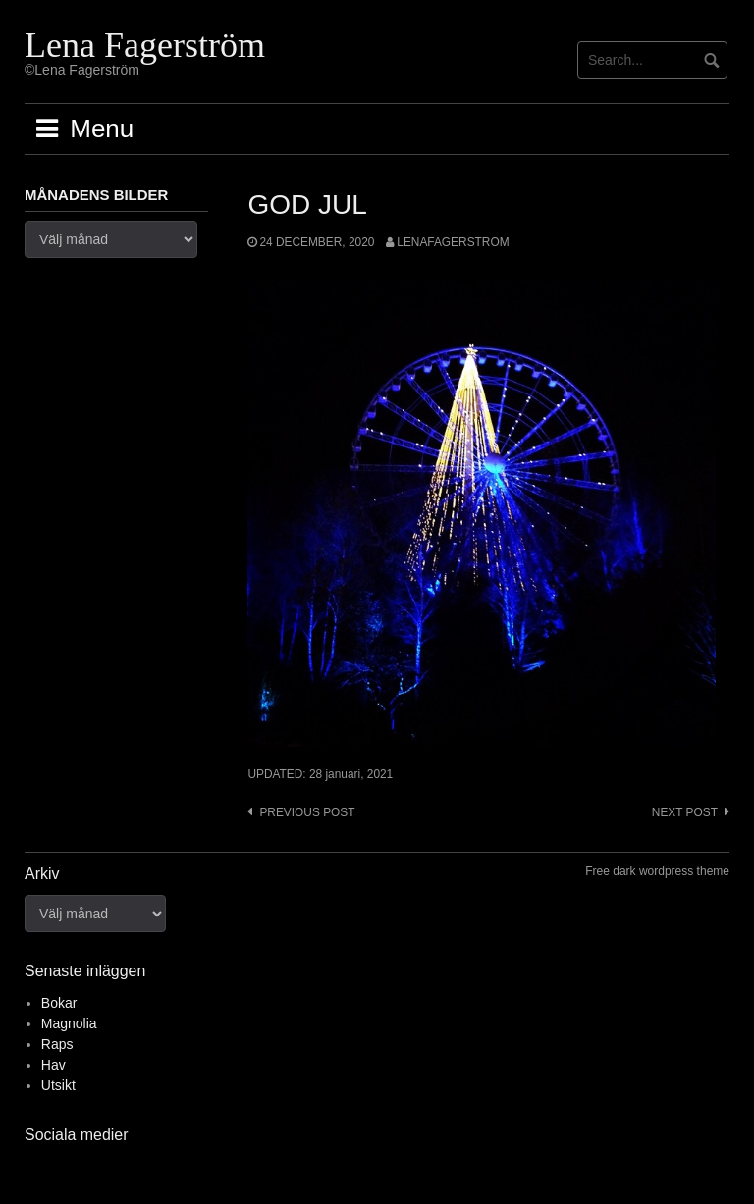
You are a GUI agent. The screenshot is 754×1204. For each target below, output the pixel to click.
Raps (57, 1044)
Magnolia (69, 1023)
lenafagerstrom (453, 242)
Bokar (59, 1003)
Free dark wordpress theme (657, 871)
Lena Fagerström (145, 45)
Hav (53, 1065)
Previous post (306, 812)
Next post (685, 812)
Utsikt (58, 1085)
